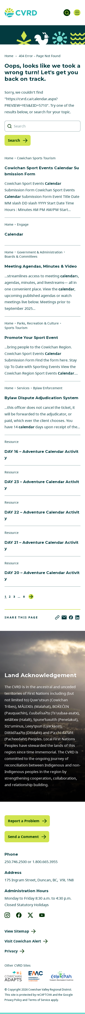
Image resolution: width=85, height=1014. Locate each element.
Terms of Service (39, 1000)
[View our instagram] (7, 915)
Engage (23, 224)
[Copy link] (57, 617)
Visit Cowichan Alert (23, 941)
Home (9, 56)
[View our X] (30, 915)
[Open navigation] (77, 12)
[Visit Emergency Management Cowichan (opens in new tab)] (36, 976)
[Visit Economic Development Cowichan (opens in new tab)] (61, 976)
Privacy (11, 951)
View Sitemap (17, 931)
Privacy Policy (13, 1000)
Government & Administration (40, 252)
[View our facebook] (19, 915)
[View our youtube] (42, 915)
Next (31, 596)
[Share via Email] (64, 617)
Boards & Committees (21, 256)
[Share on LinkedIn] (77, 617)
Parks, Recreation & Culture (38, 323)
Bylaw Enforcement (47, 388)
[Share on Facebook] (71, 617)
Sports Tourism (16, 328)
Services (23, 388)
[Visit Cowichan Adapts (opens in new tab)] (13, 976)
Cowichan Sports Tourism (36, 158)
